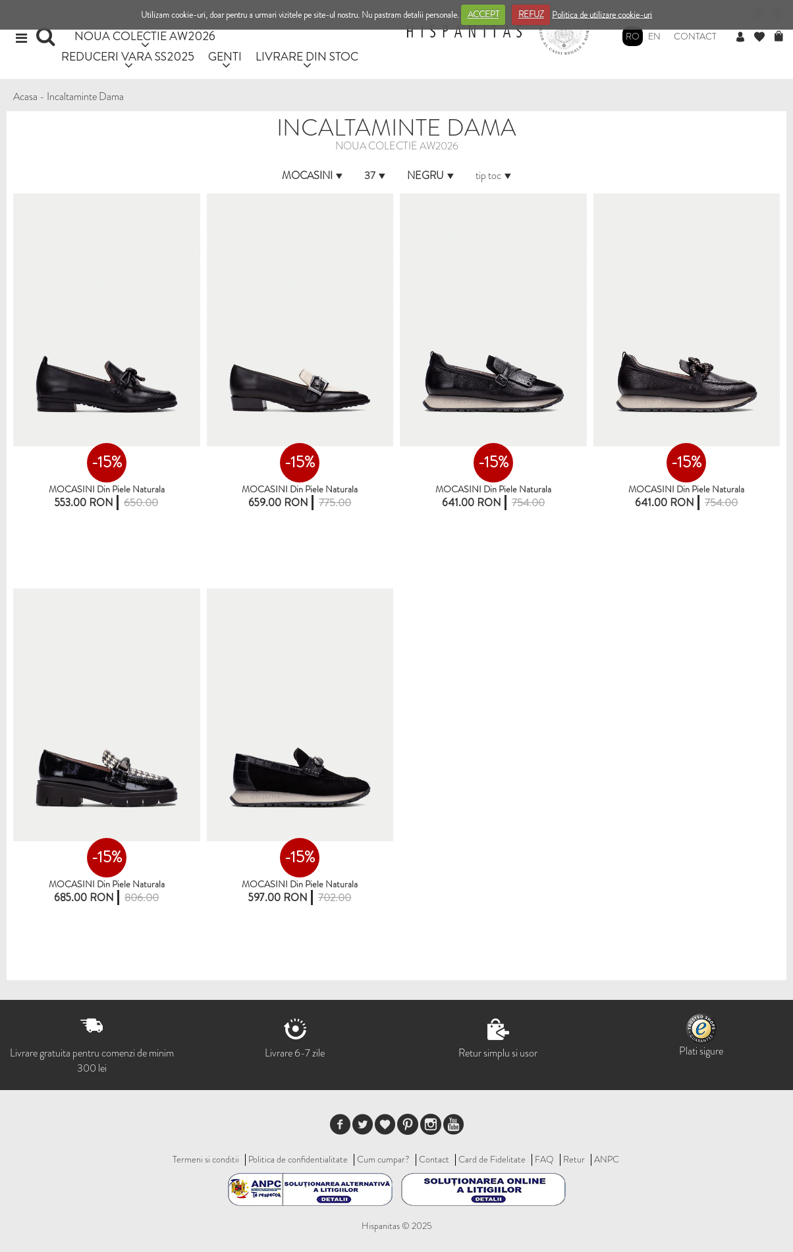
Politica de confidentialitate (298, 1159)
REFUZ (531, 14)
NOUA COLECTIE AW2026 (144, 36)
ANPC (606, 1159)
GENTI (225, 56)
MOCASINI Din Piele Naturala (107, 489)
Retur (574, 1159)
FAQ (544, 1159)
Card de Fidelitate (492, 1159)
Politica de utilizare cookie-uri (602, 14)
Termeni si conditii (206, 1159)
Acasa (25, 96)
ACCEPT (483, 14)
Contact (695, 36)
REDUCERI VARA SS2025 (127, 56)
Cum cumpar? (383, 1159)
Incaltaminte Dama (85, 96)
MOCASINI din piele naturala (300, 489)
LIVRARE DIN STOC (307, 56)
